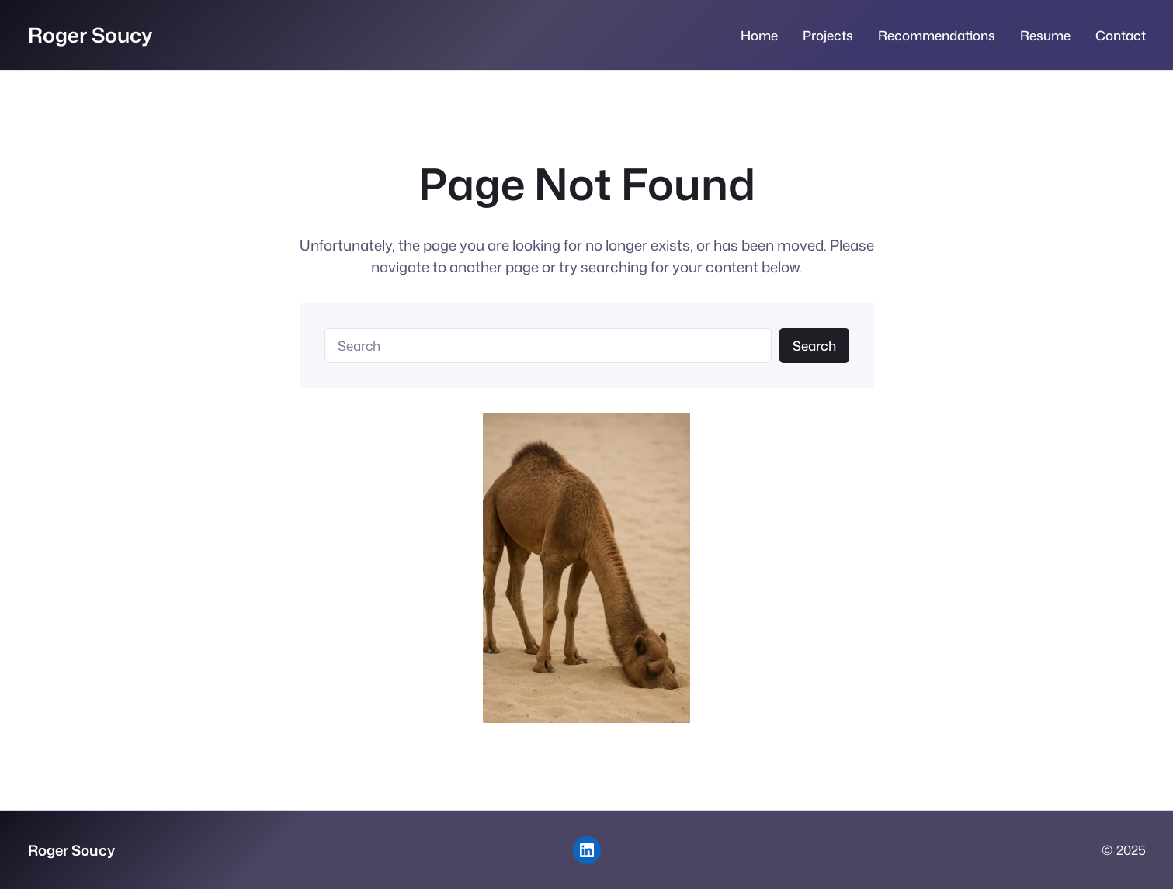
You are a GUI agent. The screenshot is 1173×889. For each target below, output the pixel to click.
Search (814, 346)
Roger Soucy (90, 34)
